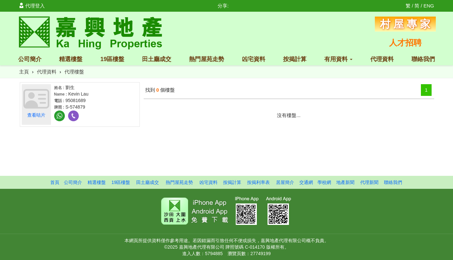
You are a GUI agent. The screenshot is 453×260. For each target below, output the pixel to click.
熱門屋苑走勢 (206, 59)
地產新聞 (345, 182)
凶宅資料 (253, 59)
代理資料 (382, 59)
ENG (428, 5)
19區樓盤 (112, 59)
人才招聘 (405, 42)
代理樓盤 (74, 71)
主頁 (24, 71)
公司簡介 (30, 59)
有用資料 (338, 59)
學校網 (324, 182)
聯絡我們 (423, 59)
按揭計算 (294, 59)
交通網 (306, 182)
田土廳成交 (156, 59)
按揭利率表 (258, 182)
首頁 (54, 182)
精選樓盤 (70, 59)
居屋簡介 (285, 182)
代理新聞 (369, 182)
